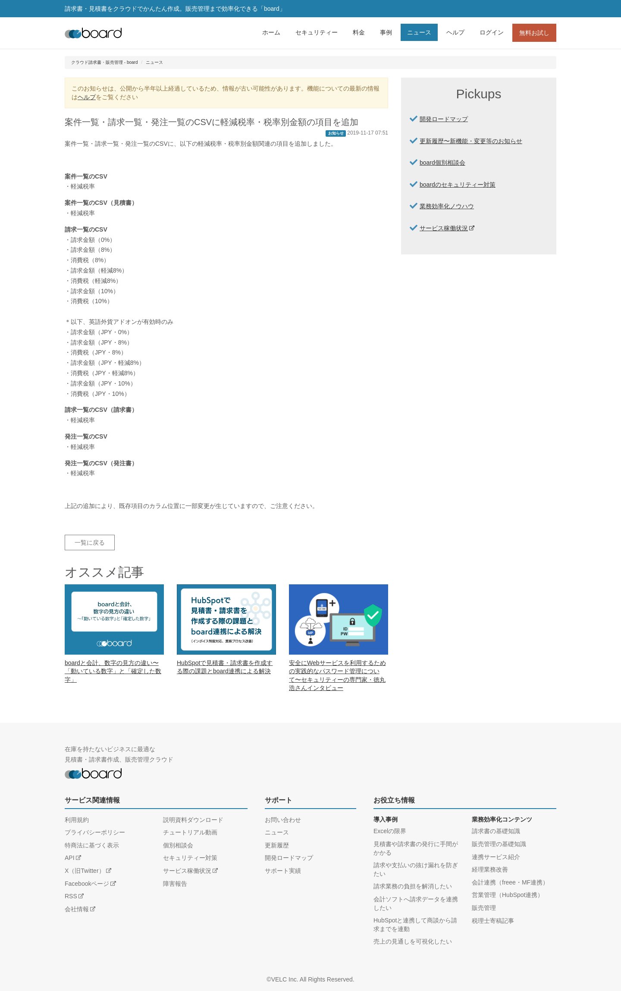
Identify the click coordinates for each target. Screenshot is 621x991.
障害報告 (175, 883)
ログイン (492, 32)
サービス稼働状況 (444, 228)
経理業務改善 (490, 869)
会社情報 (77, 909)
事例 (386, 32)
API (70, 857)
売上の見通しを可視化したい (412, 941)
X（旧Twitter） (85, 870)
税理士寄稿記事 (493, 920)
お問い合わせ (283, 819)
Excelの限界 (389, 831)
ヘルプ (455, 32)
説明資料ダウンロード (193, 819)
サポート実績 (283, 870)
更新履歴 (277, 845)
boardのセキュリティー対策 (458, 184)
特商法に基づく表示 (92, 845)
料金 (359, 32)
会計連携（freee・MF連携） (510, 882)
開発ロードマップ (444, 119)
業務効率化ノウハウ (447, 206)
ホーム (271, 32)
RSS (71, 896)
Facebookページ (87, 883)
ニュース (419, 32)
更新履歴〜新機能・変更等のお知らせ (471, 141)
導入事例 (385, 819)
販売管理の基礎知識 (499, 843)
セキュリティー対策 (190, 857)
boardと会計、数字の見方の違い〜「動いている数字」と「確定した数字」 (113, 671)
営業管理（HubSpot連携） (507, 894)
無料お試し (534, 32)
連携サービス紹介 (496, 856)
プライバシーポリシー (95, 832)
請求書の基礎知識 (496, 831)
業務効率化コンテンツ (502, 819)
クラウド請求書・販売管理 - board (104, 62)
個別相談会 (178, 845)
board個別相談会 (442, 162)
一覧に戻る (90, 542)
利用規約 (77, 819)
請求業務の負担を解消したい (412, 886)
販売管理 (484, 907)
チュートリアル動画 (190, 832)
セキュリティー (316, 32)
